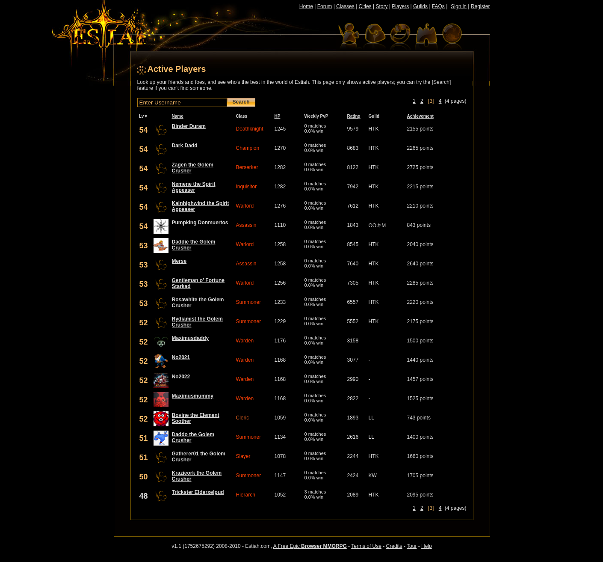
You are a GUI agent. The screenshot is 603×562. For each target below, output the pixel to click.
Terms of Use (366, 546)
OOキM (377, 226)
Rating (354, 116)
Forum (324, 6)
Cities (365, 6)
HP (278, 116)
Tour (412, 546)
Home (306, 6)
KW (373, 476)
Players (400, 6)
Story (381, 6)
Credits (394, 546)
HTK (374, 129)
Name (177, 116)
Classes (345, 6)
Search (241, 102)
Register (480, 6)
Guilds (420, 6)
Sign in (459, 6)
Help (426, 546)
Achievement (420, 116)
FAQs (438, 6)
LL (371, 418)
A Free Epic (310, 546)
